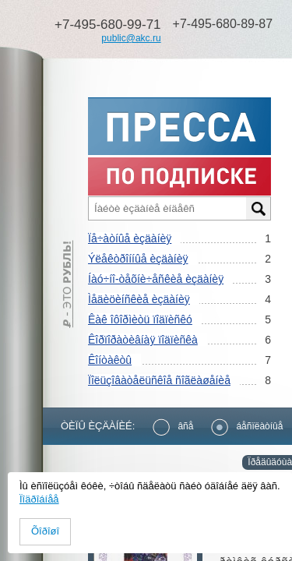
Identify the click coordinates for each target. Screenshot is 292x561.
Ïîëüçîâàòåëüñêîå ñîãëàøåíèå (159, 380)
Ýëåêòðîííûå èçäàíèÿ (138, 258)
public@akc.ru (130, 38)
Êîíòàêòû (110, 360)
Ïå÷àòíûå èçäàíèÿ (129, 238)
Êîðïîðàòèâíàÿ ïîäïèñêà (143, 339)
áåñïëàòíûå (247, 426)
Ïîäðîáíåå (39, 499)
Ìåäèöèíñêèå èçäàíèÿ (139, 299)
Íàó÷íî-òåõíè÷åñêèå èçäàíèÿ (155, 279)
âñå (173, 426)
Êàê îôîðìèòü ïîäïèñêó (140, 319)
